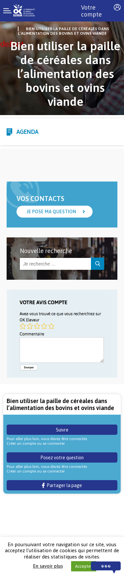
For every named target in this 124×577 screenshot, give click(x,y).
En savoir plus (48, 566)
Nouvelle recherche (46, 250)
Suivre (62, 430)
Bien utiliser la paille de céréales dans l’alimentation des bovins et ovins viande (63, 31)
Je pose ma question (51, 211)
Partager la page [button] (62, 485)
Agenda (27, 131)
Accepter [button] (83, 566)
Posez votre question (62, 457)
